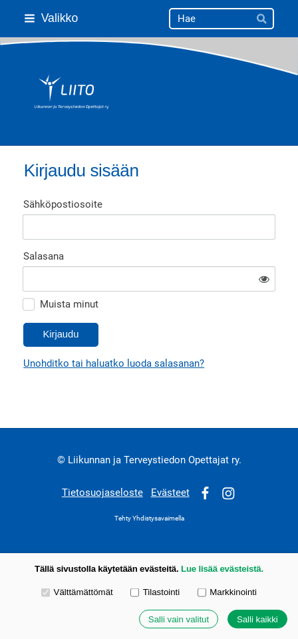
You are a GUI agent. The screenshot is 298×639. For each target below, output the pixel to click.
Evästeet (170, 493)
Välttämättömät (77, 592)
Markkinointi (227, 592)
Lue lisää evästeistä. (222, 569)
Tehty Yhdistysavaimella (149, 518)
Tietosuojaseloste (102, 493)
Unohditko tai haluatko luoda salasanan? (113, 363)
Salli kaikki (257, 619)
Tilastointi (155, 592)
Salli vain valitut (178, 619)
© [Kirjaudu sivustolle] (62, 460)
